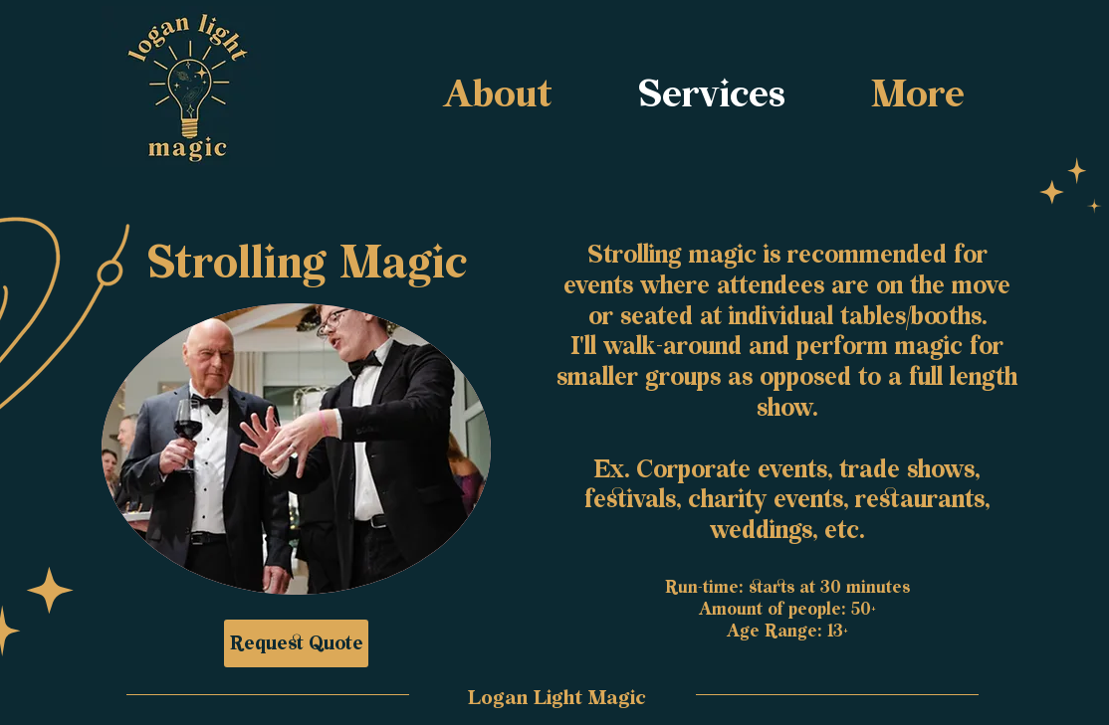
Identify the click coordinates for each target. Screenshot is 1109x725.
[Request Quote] (296, 643)
